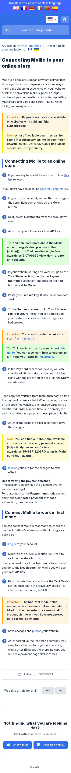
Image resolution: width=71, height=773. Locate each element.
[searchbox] (35, 30)
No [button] (60, 690)
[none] (52, 19)
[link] (29, 49)
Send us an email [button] (53, 744)
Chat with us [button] (20, 744)
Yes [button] (47, 690)
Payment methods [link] (29, 45)
